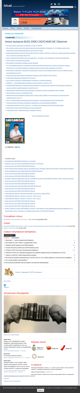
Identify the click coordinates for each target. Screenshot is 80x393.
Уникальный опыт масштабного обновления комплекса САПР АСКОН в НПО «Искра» (31, 75)
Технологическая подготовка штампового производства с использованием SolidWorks (31, 103)
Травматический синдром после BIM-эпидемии (19, 245)
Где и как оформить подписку (40, 116)
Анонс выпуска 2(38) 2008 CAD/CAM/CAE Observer (20, 201)
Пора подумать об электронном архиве (17, 60)
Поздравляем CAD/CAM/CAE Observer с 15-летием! (20, 161)
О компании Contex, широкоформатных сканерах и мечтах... (24, 110)
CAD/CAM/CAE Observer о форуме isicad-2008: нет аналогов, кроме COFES (27, 193)
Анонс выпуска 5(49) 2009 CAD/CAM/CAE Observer (20, 173)
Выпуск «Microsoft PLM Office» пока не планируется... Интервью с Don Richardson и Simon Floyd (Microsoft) (37, 58)
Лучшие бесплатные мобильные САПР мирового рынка (22, 247)
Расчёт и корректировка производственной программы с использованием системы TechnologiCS (34, 100)
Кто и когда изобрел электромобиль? (17, 260)
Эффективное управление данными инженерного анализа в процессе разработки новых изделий (35, 90)
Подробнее (6, 378)
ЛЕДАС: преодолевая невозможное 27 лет (14, 357)
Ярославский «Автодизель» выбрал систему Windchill (22, 63)
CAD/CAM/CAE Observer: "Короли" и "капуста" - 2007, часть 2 (23, 198)
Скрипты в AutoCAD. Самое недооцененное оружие (21, 255)
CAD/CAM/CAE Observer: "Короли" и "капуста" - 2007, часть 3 (23, 196)
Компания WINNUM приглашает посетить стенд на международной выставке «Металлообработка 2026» (35, 226)
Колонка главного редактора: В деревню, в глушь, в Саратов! (24, 45)
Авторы (19, 28)
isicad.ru (50, 367)
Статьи (12, 28)
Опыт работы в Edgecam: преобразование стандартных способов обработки (29, 80)
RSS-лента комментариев (11, 335)
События (26, 28)
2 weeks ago (20, 371)
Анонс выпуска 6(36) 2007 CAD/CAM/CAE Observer (20, 206)
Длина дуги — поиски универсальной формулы (20, 240)
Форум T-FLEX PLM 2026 (11, 228)
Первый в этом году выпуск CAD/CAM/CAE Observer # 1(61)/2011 (24, 163)
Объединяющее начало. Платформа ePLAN (19, 93)
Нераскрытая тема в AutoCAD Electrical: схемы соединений (23, 108)
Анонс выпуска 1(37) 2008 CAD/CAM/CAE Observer (20, 203)
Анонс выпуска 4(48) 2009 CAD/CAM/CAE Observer (20, 176)
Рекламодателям (37, 28)
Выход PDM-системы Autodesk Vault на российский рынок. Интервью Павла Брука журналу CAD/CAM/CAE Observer (39, 168)
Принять (40, 390)
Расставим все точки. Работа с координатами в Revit (21, 242)
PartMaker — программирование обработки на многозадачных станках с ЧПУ (29, 83)
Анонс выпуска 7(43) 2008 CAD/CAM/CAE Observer (20, 188)
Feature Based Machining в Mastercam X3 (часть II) (21, 78)
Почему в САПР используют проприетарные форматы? (22, 250)
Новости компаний (14, 33)
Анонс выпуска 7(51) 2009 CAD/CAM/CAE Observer (20, 166)
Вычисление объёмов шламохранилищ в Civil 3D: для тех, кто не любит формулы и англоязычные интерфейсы (39, 257)
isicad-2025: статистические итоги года (15, 219)
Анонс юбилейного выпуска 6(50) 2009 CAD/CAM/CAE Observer (23, 171)
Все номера (7, 281)
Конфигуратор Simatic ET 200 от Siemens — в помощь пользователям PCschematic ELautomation (34, 105)
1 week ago (22, 350)
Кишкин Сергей (7, 339)
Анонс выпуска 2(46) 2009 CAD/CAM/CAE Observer (20, 183)
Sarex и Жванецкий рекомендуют (12, 350)
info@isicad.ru (49, 372)
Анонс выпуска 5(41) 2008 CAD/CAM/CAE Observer (20, 191)
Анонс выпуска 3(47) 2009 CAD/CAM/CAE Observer (20, 181)
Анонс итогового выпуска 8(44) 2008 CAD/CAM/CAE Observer (23, 186)
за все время (15, 237)
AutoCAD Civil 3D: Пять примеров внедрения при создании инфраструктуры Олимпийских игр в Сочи (35, 252)
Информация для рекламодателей (12, 381)
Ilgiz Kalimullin (7, 353)
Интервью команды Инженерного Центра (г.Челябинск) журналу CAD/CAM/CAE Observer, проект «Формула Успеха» (39, 178)
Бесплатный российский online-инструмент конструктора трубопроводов (27, 262)
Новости (5, 28)
